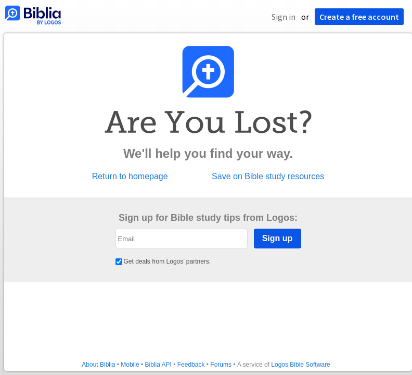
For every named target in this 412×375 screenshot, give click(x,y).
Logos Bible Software (300, 364)
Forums (220, 364)
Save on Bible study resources (268, 176)
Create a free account (359, 16)
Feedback (191, 364)
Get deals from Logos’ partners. (163, 261)
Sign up (277, 238)
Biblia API (158, 364)
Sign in (283, 16)
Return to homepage (130, 176)
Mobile (130, 364)
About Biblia (98, 364)
